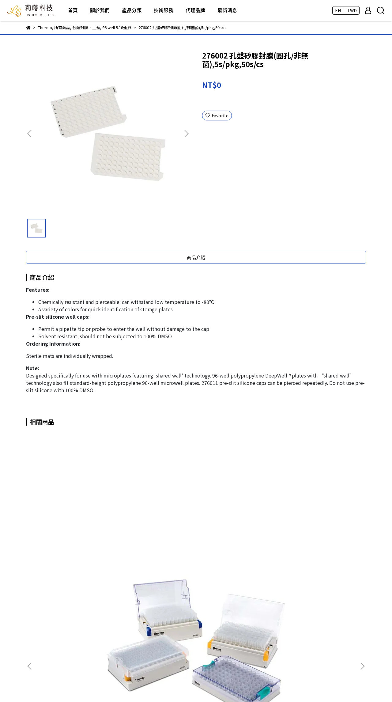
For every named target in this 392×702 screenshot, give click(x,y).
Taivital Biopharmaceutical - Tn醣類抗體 (186, 635)
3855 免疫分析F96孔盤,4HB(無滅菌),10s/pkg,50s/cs (154, 535)
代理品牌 (195, 10)
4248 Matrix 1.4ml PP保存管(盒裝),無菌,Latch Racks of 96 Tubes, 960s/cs (320, 535)
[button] (186, 133)
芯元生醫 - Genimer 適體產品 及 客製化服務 (187, 616)
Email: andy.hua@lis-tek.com (55, 644)
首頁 (73, 10)
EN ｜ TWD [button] (346, 10)
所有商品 (153, 589)
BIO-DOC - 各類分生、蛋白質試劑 (177, 607)
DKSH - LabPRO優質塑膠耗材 (173, 625)
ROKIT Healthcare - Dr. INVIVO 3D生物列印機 (189, 598)
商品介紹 (196, 257)
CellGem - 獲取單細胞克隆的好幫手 (179, 644)
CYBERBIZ (188, 686)
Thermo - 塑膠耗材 (164, 653)
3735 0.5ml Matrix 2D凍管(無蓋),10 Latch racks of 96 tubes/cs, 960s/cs (72, 535)
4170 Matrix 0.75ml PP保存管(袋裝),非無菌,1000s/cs (237, 535)
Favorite (216, 115)
